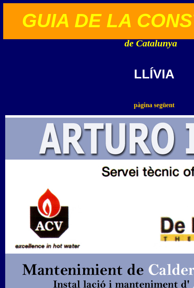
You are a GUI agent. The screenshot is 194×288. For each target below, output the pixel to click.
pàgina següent (154, 105)
